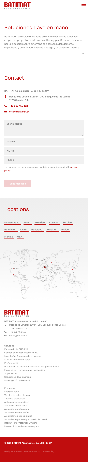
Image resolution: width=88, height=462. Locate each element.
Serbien (67, 222)
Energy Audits (11, 391)
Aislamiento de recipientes (18, 416)
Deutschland (11, 222)
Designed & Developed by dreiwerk (21, 451)
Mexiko (8, 236)
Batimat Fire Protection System (20, 422)
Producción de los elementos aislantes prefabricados (31, 366)
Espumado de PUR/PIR (16, 349)
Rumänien (10, 229)
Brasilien (51, 229)
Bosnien (53, 222)
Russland (36, 229)
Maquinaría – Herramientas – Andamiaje (24, 370)
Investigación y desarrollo (17, 380)
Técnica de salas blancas (17, 395)
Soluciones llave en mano (17, 377)
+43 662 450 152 (18, 105)
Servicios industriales (15, 405)
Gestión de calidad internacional (21, 352)
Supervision (10, 373)
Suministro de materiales (17, 359)
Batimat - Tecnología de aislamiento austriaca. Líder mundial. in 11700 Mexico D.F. (37, 5)
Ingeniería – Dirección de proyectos (22, 356)
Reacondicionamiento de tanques (21, 426)
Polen (27, 222)
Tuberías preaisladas (15, 398)
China (23, 229)
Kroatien (39, 222)
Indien (65, 229)
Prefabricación (11, 363)
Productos (9, 388)
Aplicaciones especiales (16, 402)
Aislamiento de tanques (16, 409)
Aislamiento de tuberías (16, 412)
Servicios (9, 345)
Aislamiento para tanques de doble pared (25, 419)
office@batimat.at (19, 111)
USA (19, 236)
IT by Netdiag (47, 451)
